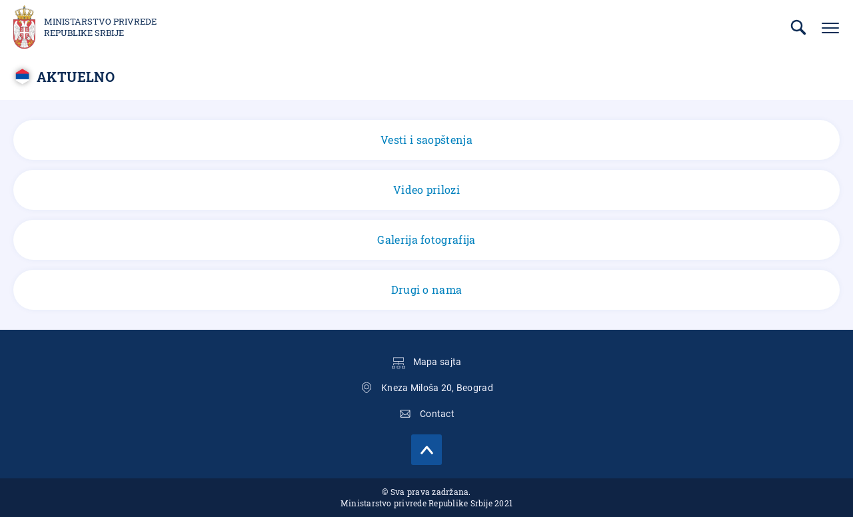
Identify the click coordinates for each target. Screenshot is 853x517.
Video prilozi (426, 190)
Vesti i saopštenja (426, 140)
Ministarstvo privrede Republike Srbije (100, 27)
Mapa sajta (437, 361)
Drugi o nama (426, 289)
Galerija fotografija (426, 240)
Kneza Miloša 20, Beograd (437, 387)
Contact (437, 413)
